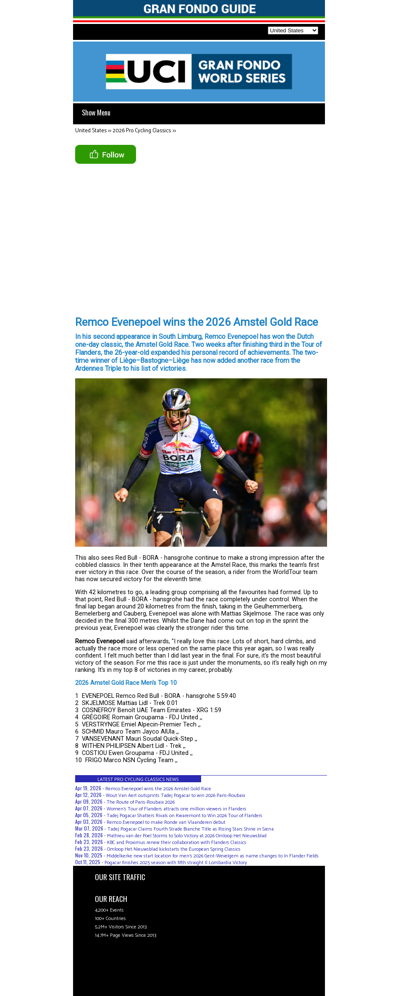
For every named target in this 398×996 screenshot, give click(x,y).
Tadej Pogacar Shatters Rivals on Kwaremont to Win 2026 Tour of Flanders (184, 816)
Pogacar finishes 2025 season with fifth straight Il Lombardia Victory (176, 863)
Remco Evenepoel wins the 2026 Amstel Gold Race (158, 789)
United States (91, 130)
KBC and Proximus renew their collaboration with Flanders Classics (176, 843)
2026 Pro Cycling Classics (142, 130)
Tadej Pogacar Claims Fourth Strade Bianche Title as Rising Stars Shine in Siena (190, 829)
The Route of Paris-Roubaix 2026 (141, 802)
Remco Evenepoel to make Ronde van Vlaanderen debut (166, 822)
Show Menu (96, 112)
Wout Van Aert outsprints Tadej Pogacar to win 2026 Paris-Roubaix (175, 795)
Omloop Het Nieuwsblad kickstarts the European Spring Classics (174, 849)
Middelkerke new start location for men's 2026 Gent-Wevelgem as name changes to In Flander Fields (213, 856)
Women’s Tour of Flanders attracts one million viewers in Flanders (176, 809)
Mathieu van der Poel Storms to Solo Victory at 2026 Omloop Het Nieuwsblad (187, 836)
